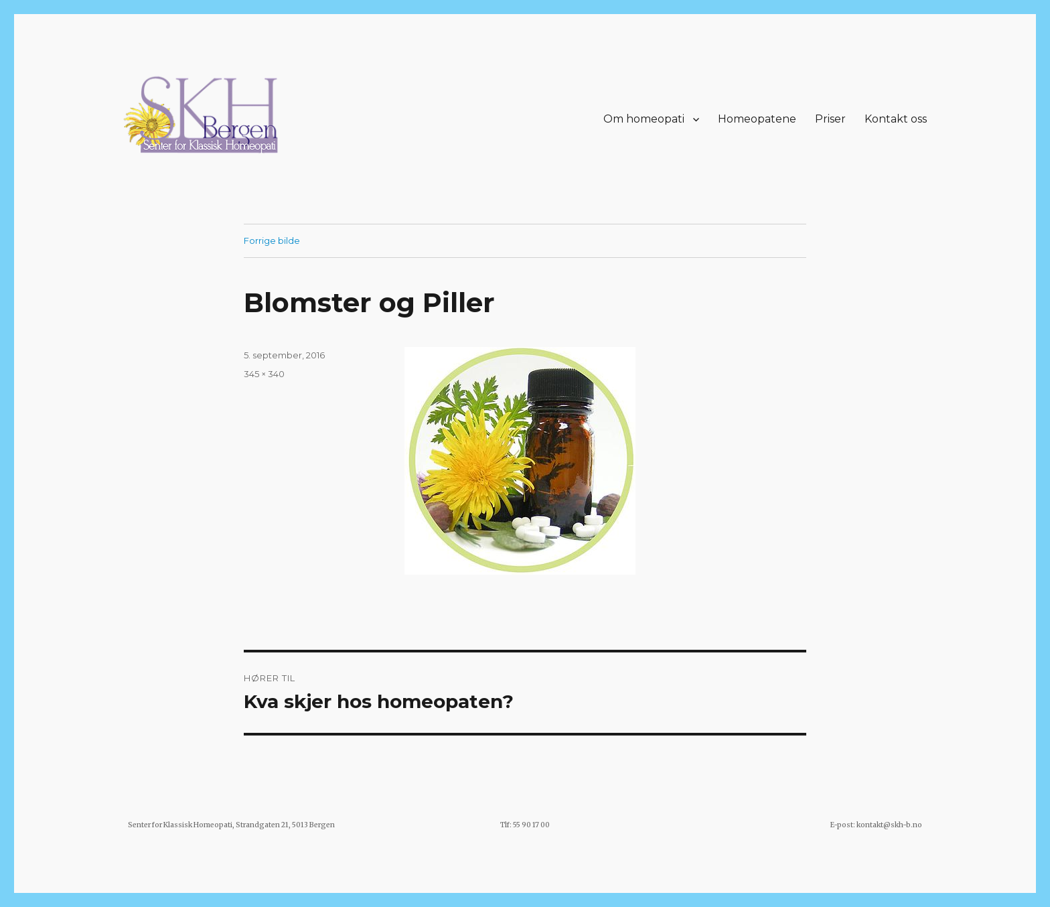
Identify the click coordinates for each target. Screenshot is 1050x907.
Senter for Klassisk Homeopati (180, 825)
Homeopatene (757, 119)
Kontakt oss (896, 119)
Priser (830, 119)
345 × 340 (264, 373)
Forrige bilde (272, 240)
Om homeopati (643, 119)
